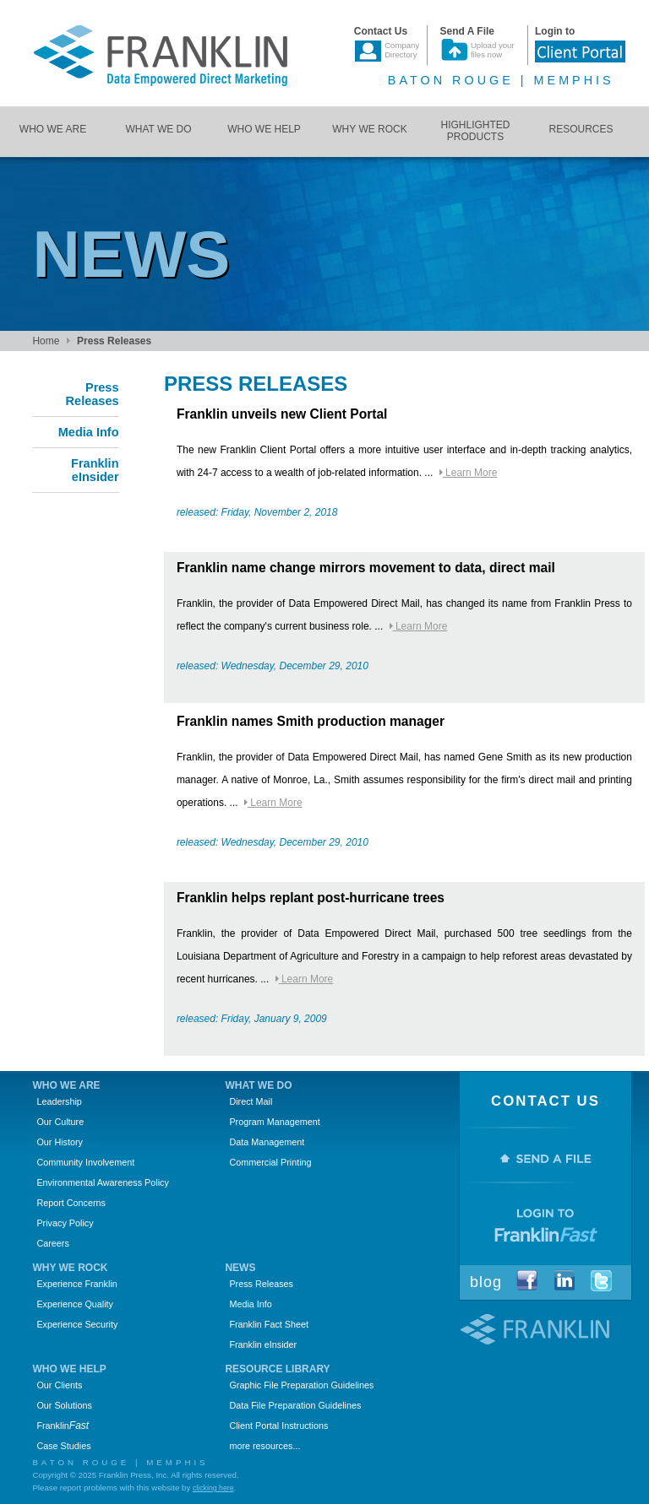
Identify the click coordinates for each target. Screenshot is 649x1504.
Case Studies (63, 1446)
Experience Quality (74, 1304)
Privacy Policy (64, 1223)
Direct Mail (250, 1101)
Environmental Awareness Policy (102, 1182)
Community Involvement (85, 1162)
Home (45, 341)
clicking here (213, 1488)
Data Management (266, 1142)
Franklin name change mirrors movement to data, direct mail (366, 567)
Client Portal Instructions (278, 1425)
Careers (52, 1243)
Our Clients (59, 1385)
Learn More (468, 473)
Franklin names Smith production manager (310, 721)
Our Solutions (63, 1405)
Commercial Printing (270, 1162)
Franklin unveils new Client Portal (282, 414)
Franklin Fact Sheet (268, 1324)
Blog (486, 1282)
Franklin (62, 1425)
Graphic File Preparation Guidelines (301, 1385)
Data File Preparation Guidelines (295, 1405)
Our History (59, 1142)
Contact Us (545, 1101)
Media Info (250, 1304)
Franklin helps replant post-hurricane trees (310, 897)
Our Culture (60, 1122)
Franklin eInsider (263, 1344)
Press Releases (261, 1284)
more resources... (264, 1446)
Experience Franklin (76, 1284)
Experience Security (76, 1324)
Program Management (274, 1122)
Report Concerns (71, 1203)
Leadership (58, 1101)
